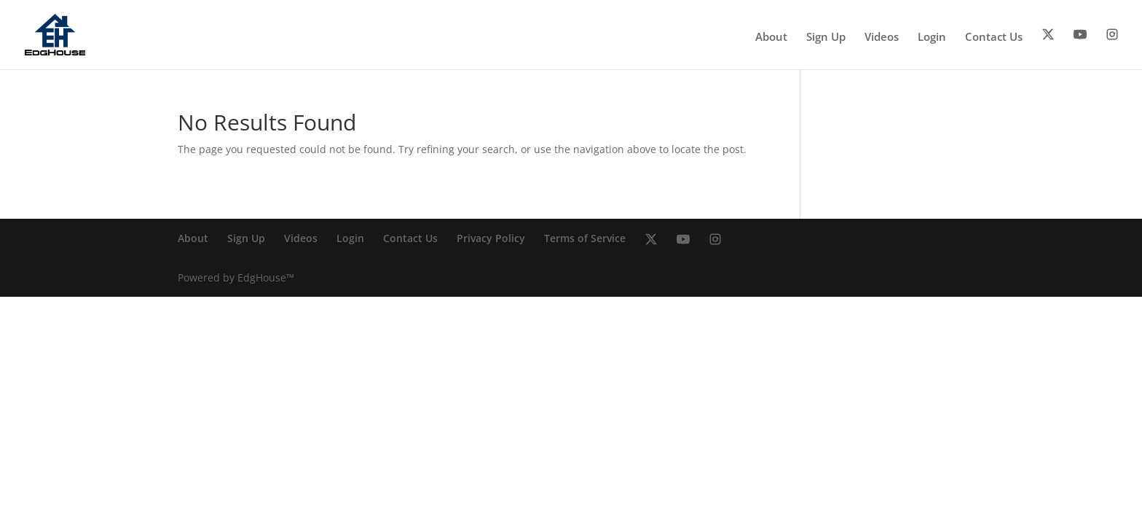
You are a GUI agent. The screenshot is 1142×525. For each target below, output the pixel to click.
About (771, 37)
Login (932, 37)
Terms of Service (585, 238)
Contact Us (994, 37)
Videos (882, 37)
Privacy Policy (491, 238)
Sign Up (826, 37)
